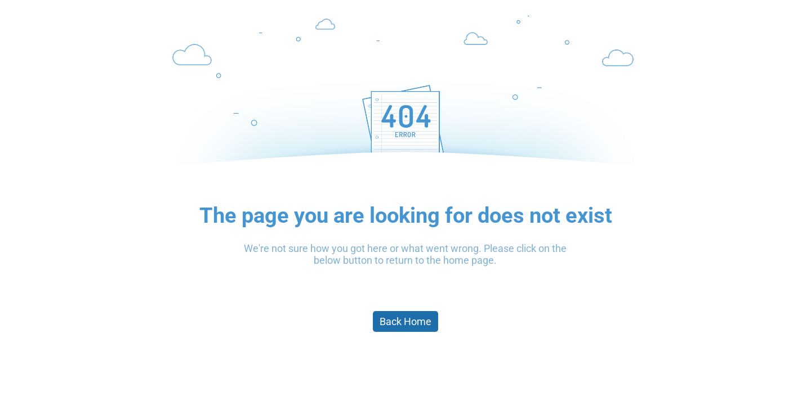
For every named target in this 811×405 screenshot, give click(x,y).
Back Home (405, 321)
